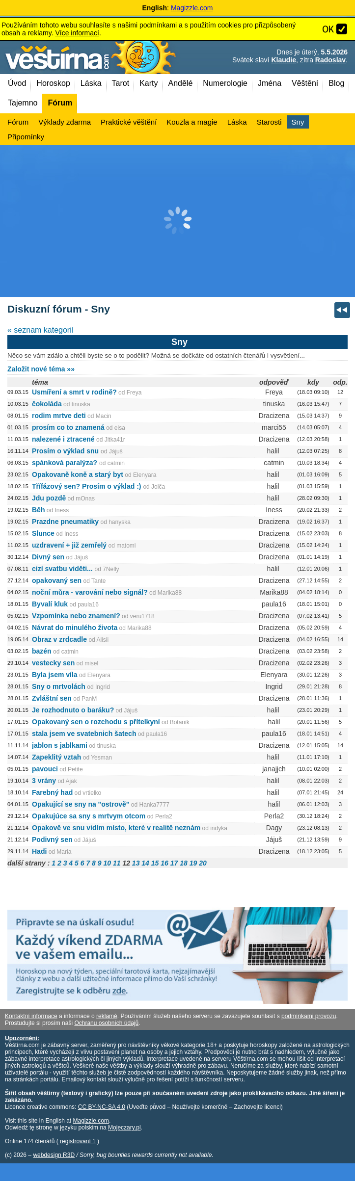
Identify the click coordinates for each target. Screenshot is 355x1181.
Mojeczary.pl (124, 1127)
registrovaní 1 (78, 1141)
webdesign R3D (54, 1155)
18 (184, 863)
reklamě (106, 1016)
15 (155, 863)
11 (117, 863)
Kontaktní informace (31, 1016)
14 (145, 863)
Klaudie (283, 60)
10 (107, 863)
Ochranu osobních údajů (106, 1023)
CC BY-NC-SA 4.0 (101, 1106)
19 (193, 863)
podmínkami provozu (308, 1016)
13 (136, 863)
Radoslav (330, 60)
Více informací (77, 33)
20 (203, 863)
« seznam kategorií (40, 330)
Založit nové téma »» (41, 369)
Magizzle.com (192, 8)
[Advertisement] (177, 220)
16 (164, 863)
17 (174, 863)
